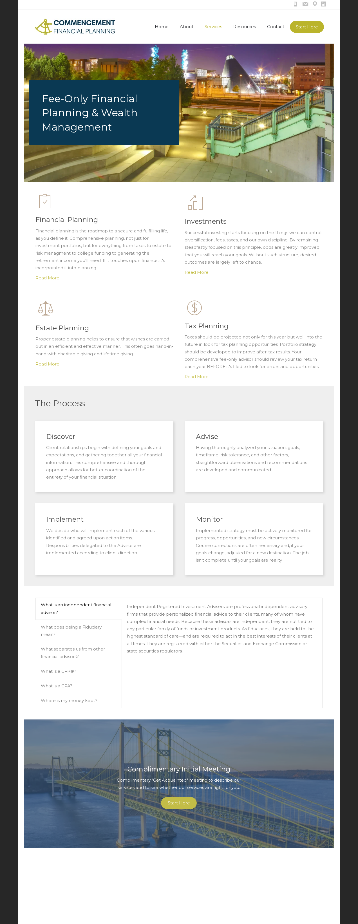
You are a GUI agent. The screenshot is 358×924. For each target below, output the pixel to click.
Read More (47, 278)
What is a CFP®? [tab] (58, 671)
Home (162, 26)
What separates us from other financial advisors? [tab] (73, 652)
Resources (244, 26)
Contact (275, 26)
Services (213, 26)
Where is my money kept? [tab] (69, 700)
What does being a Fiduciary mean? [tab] (71, 630)
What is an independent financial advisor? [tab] (76, 608)
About (186, 26)
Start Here (307, 27)
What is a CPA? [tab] (56, 685)
